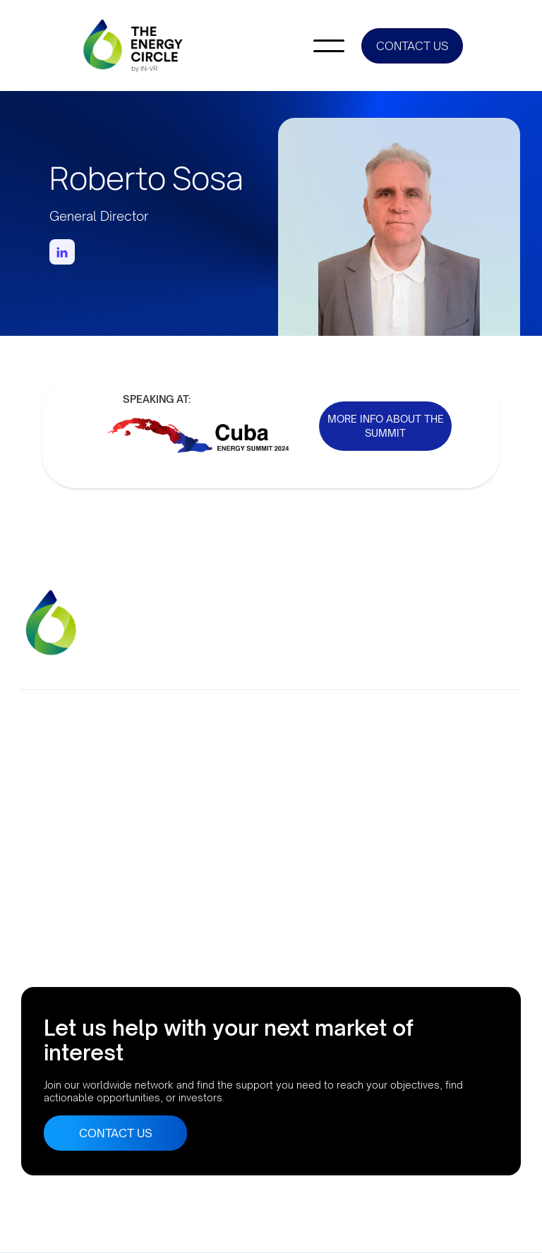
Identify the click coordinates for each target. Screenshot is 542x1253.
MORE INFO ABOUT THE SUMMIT (385, 426)
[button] (328, 46)
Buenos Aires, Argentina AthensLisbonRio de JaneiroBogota (78, 904)
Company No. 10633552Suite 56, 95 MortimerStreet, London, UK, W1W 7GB (58, 785)
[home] (134, 45)
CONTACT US (412, 46)
